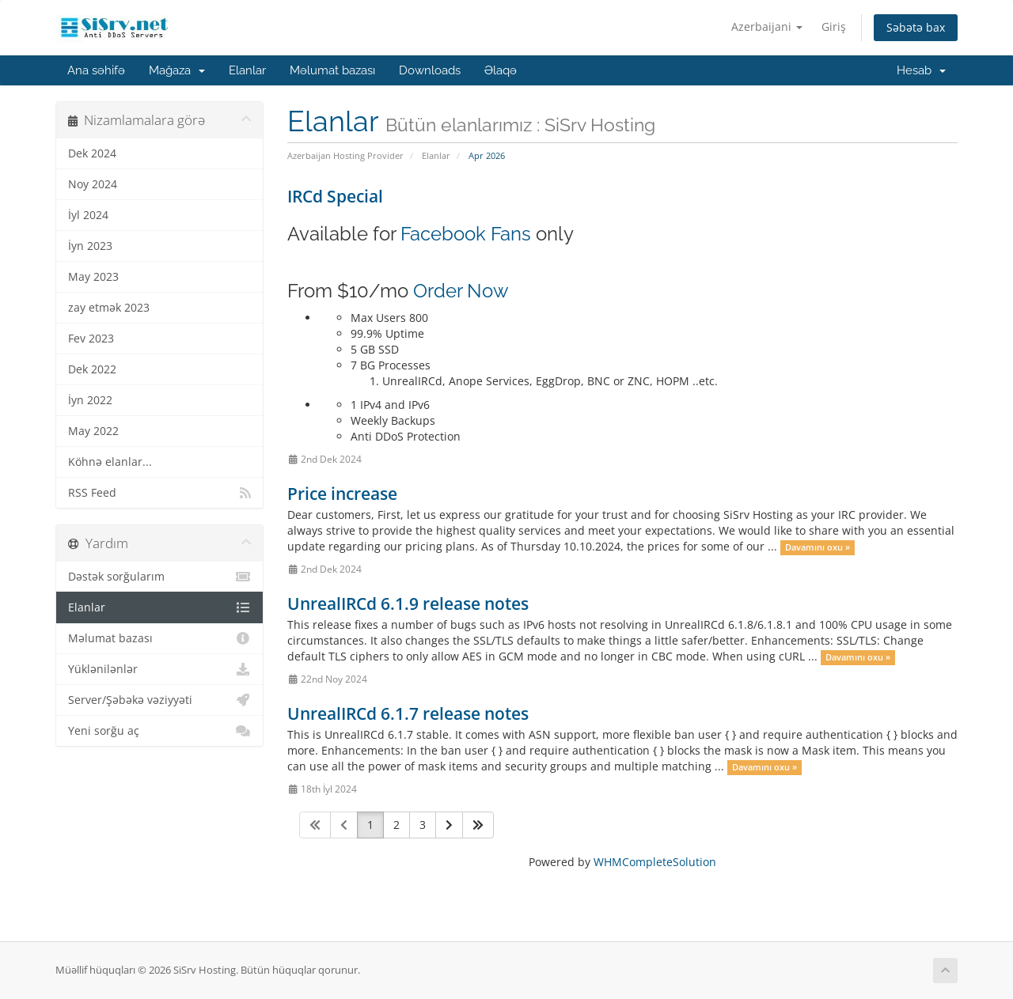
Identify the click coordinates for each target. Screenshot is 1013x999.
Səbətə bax (915, 27)
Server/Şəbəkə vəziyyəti (159, 700)
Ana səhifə (96, 70)
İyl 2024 (88, 215)
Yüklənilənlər (159, 669)
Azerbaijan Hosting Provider (345, 155)
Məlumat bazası (332, 70)
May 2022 (93, 431)
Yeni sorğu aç (159, 730)
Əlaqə (500, 70)
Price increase (342, 493)
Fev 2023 (91, 338)
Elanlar (247, 70)
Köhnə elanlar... (110, 462)
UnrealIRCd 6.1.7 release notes (408, 713)
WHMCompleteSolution (655, 861)
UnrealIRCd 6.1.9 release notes (408, 603)
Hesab (921, 70)
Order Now (461, 290)
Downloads (430, 70)
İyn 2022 (90, 400)
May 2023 (93, 277)
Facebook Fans (465, 233)
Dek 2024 (92, 153)
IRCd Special (335, 196)
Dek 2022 (92, 369)
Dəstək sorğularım (159, 576)
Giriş (833, 26)
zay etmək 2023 (109, 308)
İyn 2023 (90, 246)
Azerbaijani (766, 26)
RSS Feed (159, 492)
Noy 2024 (92, 184)
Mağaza (177, 70)
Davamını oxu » (817, 547)
